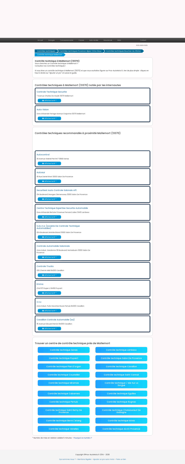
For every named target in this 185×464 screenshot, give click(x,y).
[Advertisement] (92, 20)
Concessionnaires (66, 40)
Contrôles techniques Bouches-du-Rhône (123, 51)
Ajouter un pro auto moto (103, 459)
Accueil (40, 40)
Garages (51, 40)
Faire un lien (121, 459)
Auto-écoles (93, 40)
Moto (119, 40)
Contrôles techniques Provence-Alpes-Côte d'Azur (80, 51)
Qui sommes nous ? (67, 459)
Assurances (108, 40)
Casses (81, 40)
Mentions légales (84, 459)
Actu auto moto (141, 45)
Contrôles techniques (46, 51)
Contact (143, 40)
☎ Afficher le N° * (49, 100)
